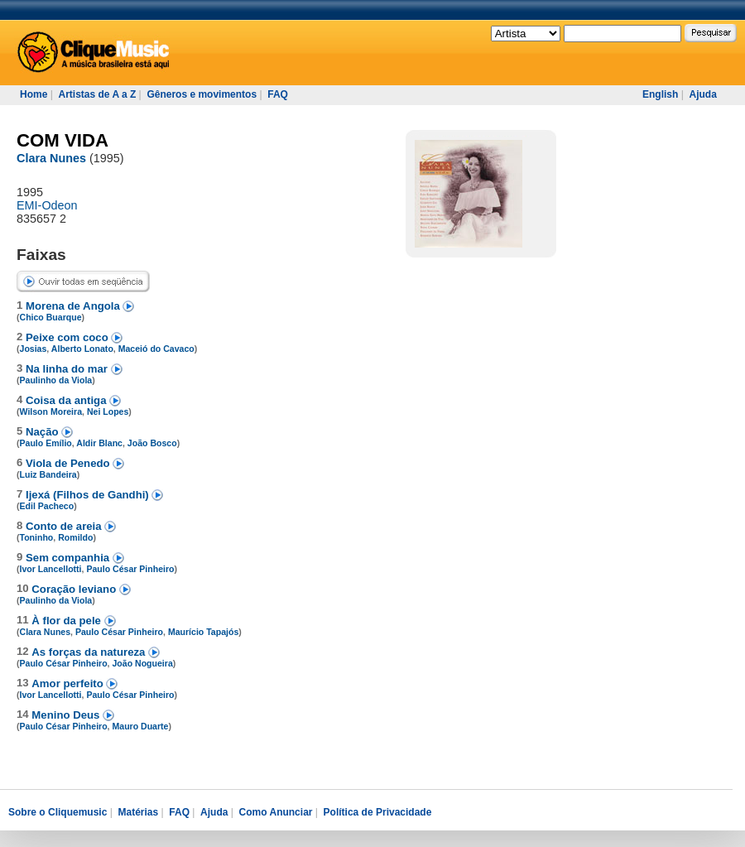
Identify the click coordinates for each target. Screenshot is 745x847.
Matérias (138, 812)
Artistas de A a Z (97, 94)
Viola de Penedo (69, 463)
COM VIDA (62, 140)
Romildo (75, 537)
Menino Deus (67, 715)
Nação (43, 432)
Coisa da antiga (67, 400)
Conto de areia (65, 526)
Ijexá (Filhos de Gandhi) (88, 494)
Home (33, 94)
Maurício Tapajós (203, 632)
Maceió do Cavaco (156, 349)
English (660, 94)
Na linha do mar (68, 369)
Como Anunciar (276, 812)
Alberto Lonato (82, 349)
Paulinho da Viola (56, 380)
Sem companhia (69, 557)
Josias (33, 349)
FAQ (277, 94)
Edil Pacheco (47, 506)
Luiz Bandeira (48, 474)
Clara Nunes (51, 158)
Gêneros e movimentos (202, 94)
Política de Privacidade (378, 812)
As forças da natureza (89, 652)
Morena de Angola (74, 306)
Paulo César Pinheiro (130, 569)
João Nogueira (142, 663)
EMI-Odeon (47, 205)
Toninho (37, 537)
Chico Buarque (51, 317)
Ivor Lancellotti (51, 569)
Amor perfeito (68, 683)
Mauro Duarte (140, 726)
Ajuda (702, 94)
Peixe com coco (68, 337)
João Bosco (152, 443)
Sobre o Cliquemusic (57, 812)
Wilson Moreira (51, 411)
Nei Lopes (107, 411)
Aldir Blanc (99, 443)
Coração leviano (75, 589)
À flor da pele (67, 620)
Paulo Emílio (46, 443)
